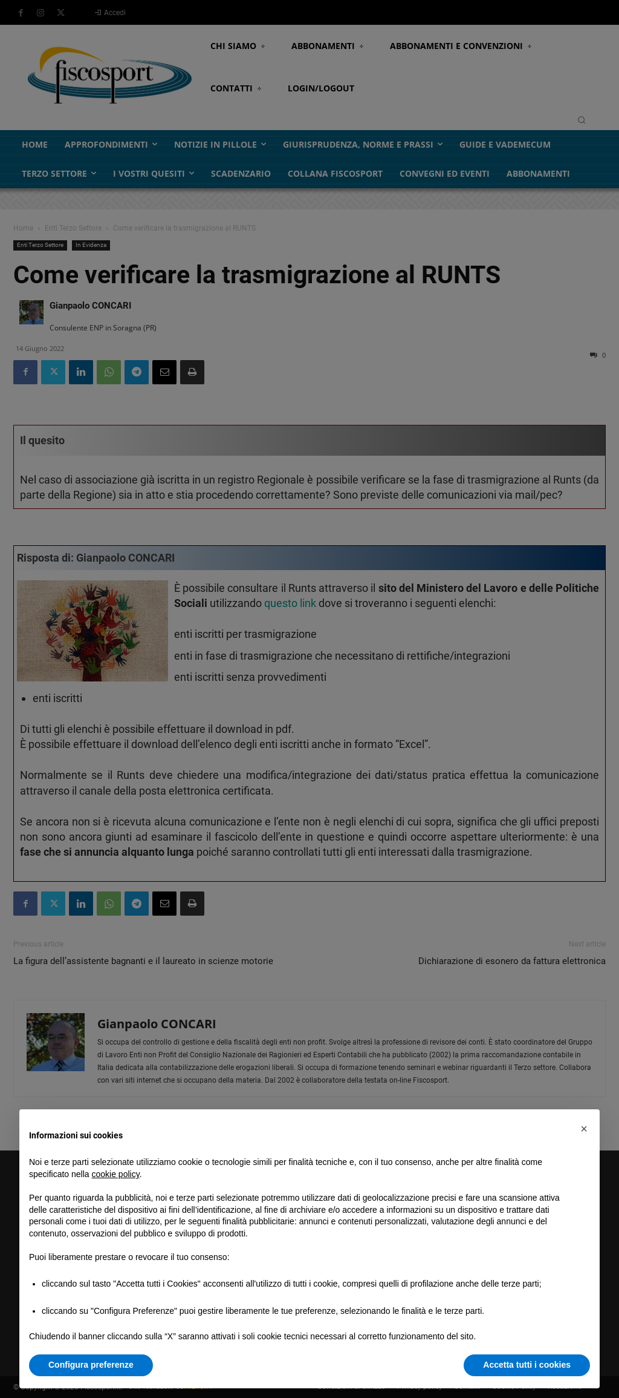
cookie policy (116, 1174)
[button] (584, 1128)
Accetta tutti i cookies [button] (527, 1365)
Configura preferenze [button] (91, 1365)
